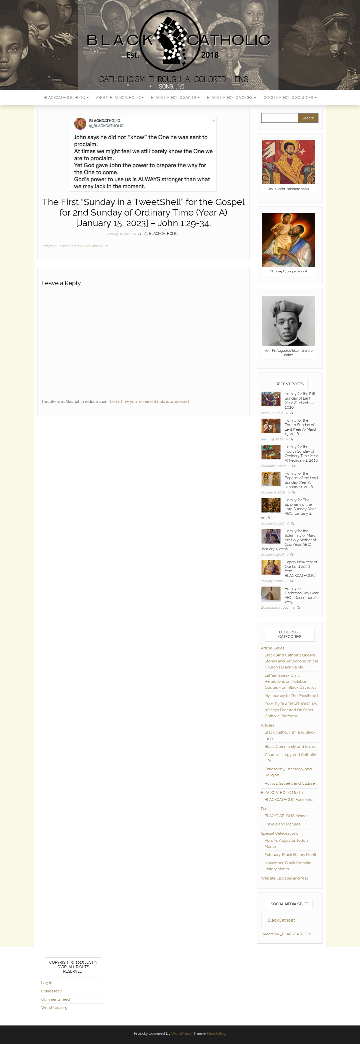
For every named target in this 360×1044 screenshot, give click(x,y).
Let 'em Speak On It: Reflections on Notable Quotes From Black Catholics (290, 681)
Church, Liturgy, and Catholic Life (84, 246)
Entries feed (51, 991)
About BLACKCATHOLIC (120, 97)
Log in (46, 983)
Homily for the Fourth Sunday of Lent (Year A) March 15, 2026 (301, 427)
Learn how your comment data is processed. (150, 401)
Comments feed (55, 999)
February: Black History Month (291, 854)
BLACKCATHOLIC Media (282, 792)
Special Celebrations (279, 833)
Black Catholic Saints (175, 97)
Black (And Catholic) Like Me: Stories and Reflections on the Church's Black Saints (291, 661)
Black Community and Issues (290, 746)
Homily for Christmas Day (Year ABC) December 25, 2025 (301, 595)
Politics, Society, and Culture (290, 783)
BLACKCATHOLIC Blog (66, 97)
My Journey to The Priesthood (291, 695)
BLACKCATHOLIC (163, 234)
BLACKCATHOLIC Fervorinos (289, 799)
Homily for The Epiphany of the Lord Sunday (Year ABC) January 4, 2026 (288, 509)
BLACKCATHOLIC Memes (286, 816)
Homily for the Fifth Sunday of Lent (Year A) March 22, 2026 (300, 401)
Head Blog (216, 1033)
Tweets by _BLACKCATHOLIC (286, 934)
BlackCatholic (281, 920)
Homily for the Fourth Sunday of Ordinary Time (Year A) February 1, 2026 (301, 454)
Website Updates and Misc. (285, 878)
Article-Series (272, 648)
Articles (267, 725)
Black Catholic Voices (231, 97)
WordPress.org (54, 1007)
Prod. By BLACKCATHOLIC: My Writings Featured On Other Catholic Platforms (291, 710)
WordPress (180, 1033)
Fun (264, 809)
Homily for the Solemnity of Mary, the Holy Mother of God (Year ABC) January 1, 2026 (288, 540)
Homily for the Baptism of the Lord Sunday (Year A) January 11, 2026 (301, 480)
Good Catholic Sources (290, 97)
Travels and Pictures (282, 824)
